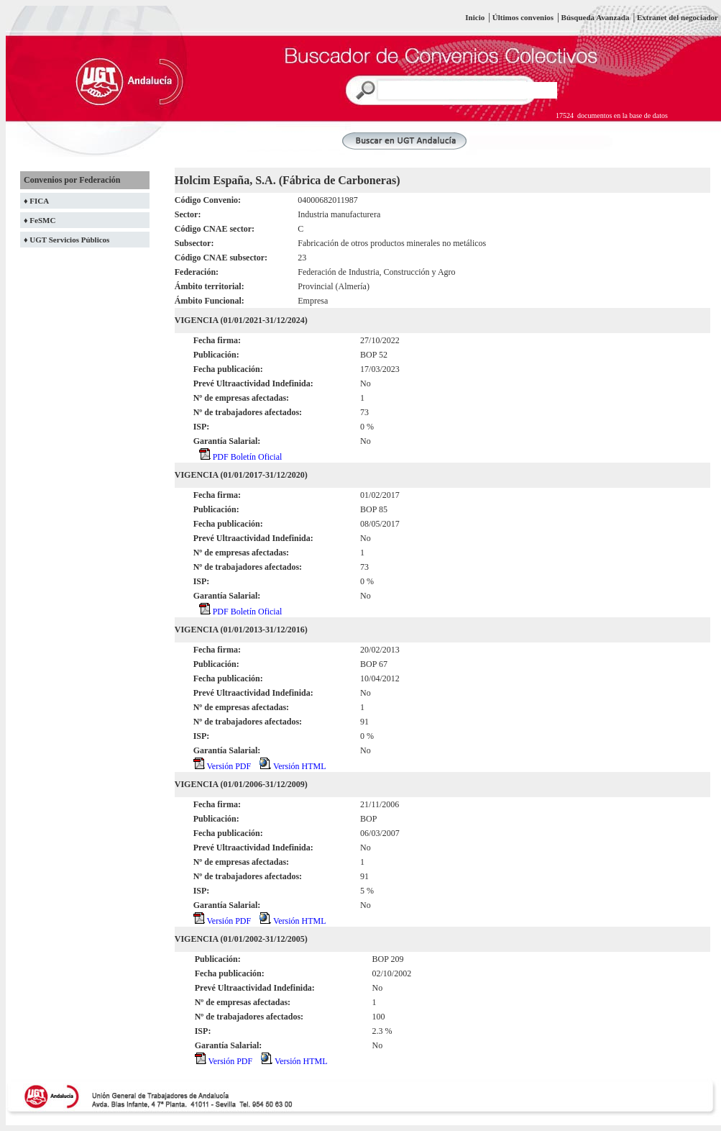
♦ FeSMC (39, 220)
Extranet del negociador (677, 17)
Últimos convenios (523, 17)
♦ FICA (36, 200)
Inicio (475, 17)
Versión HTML (293, 766)
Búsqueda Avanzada (596, 17)
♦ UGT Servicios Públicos (66, 239)
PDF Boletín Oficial (241, 457)
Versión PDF (222, 766)
